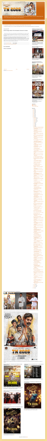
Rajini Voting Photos (35, 268)
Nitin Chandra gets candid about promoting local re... (37, 233)
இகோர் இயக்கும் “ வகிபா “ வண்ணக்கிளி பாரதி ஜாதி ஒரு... (37, 164)
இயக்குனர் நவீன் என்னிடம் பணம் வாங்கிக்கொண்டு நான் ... (37, 193)
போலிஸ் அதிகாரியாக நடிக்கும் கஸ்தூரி (38, 212)
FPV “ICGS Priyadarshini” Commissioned (38, 157)
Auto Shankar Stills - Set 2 (36, 213)
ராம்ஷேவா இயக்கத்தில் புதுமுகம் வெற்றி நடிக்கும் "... (37, 209)
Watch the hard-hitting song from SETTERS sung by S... (37, 261)
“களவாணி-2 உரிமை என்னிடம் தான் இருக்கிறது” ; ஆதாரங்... (38, 207)
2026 (33, 109)
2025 (33, 110)
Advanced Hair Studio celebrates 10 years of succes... (37, 132)
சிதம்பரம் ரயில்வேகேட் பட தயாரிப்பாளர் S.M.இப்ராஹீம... (37, 234)
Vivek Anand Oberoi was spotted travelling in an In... (37, 188)
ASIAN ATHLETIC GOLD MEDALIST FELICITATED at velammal (37, 141)
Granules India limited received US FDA (38, 271)
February (35, 285)
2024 (33, 111)
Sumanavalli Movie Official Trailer (37, 210)
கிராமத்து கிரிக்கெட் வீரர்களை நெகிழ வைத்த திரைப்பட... (38, 276)
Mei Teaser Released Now (36, 165)
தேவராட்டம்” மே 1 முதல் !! (36, 190)
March (34, 284)
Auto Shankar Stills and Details (37, 216)
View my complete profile (35, 106)
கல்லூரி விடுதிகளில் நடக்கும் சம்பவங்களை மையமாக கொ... (37, 249)
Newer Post (5, 69)
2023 (33, 112)
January (35, 286)
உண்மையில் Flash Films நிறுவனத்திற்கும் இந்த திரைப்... (37, 187)
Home (16, 69)
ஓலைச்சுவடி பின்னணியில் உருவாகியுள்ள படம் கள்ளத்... (37, 262)
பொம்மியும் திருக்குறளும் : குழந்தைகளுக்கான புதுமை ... (37, 182)
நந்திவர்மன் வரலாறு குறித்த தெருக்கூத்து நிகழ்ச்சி (36, 148)
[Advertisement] (23, 21)
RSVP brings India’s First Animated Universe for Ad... (37, 146)
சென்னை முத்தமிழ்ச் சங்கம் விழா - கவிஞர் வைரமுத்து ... (37, 253)
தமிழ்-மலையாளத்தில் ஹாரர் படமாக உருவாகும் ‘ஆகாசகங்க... (38, 269)
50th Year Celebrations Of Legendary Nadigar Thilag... (37, 246)
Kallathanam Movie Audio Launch (37, 254)
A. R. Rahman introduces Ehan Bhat (37, 156)
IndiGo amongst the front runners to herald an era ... (37, 130)
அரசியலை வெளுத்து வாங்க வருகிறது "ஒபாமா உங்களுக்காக (38, 240)
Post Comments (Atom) (10, 70)
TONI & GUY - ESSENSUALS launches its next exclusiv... (38, 255)
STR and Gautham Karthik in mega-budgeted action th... (37, 237)
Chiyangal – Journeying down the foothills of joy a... (37, 281)
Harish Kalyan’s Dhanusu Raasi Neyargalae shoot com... (37, 229)
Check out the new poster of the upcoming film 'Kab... (37, 251)
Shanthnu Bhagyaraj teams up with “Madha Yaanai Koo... (37, 173)
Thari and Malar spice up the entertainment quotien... (36, 265)
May (34, 125)
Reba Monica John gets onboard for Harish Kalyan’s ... (37, 191)
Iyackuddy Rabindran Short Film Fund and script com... (38, 128)
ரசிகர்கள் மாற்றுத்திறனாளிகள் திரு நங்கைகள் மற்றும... (37, 150)
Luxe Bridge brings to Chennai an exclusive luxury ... (37, 145)
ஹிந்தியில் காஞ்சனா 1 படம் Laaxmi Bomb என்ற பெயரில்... (37, 177)
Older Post (28, 69)
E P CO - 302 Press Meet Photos (37, 211)
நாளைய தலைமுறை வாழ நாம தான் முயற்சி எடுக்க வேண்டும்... (37, 279)
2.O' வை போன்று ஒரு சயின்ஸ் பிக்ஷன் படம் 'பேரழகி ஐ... (38, 139)
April (34, 126)
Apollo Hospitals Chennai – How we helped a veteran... (37, 196)
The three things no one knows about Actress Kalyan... (37, 222)
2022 (33, 113)
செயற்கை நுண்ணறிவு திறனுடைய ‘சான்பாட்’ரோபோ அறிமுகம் (37, 160)
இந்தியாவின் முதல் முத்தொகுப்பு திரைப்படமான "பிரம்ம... (37, 162)
